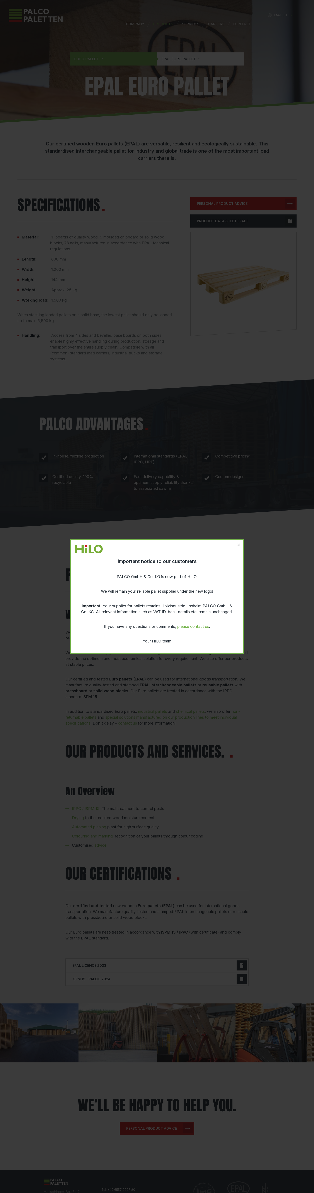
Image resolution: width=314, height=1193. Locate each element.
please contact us (193, 626)
